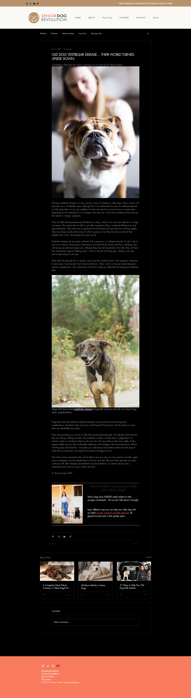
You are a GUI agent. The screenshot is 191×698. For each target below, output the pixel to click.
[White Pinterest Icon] (53, 666)
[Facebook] (30, 3)
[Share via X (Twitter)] (59, 536)
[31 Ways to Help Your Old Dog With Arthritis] (134, 571)
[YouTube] (34, 3)
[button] (148, 33)
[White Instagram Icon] (42, 666)
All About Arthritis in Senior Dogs (93, 587)
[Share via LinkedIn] (64, 536)
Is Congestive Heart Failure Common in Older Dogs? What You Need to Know (57, 586)
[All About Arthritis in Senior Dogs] (95, 571)
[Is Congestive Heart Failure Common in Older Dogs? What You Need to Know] (57, 571)
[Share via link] (70, 536)
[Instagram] (27, 3)
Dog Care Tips (96, 33)
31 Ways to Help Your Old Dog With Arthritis (132, 586)
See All (148, 557)
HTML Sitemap (46, 679)
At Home (54, 33)
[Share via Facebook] (53, 536)
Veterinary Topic (68, 33)
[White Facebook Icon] (47, 666)
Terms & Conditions (50, 673)
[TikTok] (37, 3)
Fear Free (82, 33)
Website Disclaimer (50, 671)
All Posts (43, 33)
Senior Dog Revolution (71, 682)
